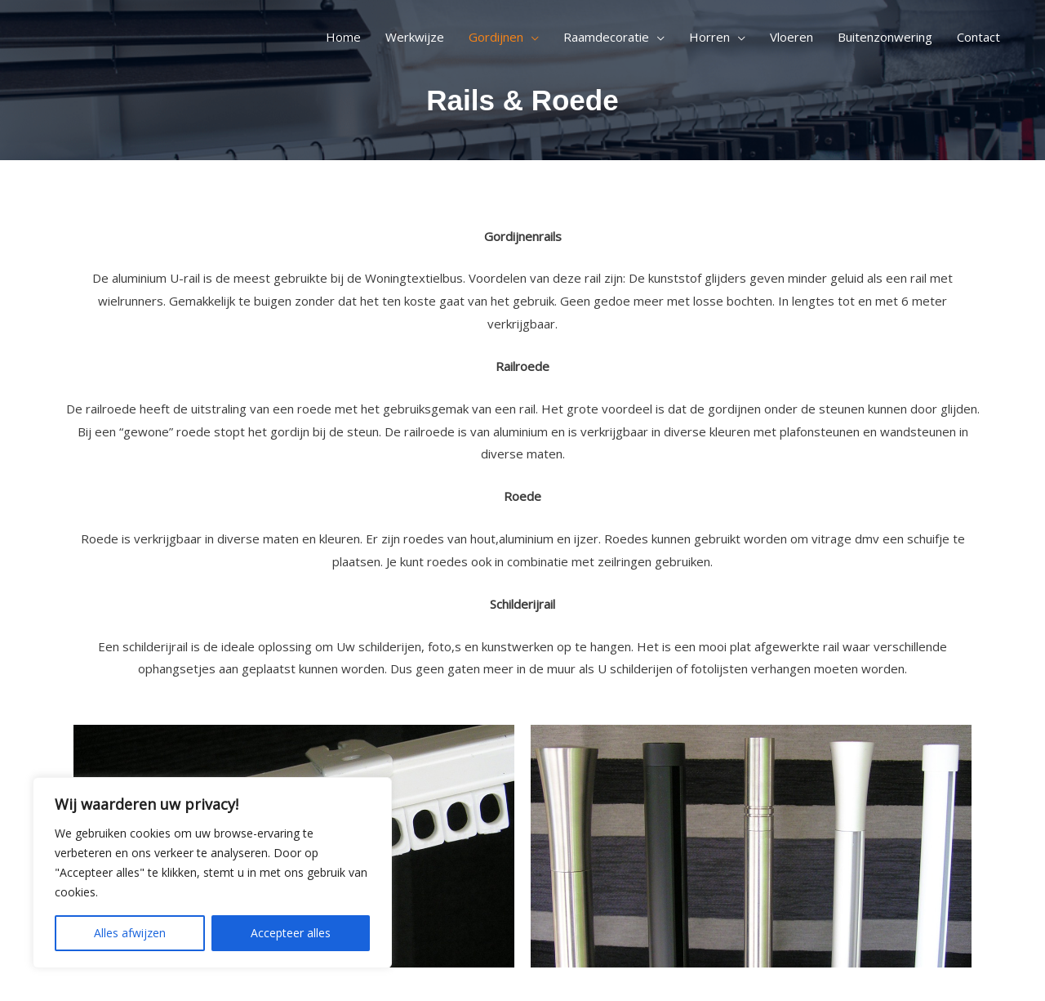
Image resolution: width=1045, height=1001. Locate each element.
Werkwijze (414, 37)
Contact (978, 37)
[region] (212, 872)
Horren (709, 37)
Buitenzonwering (885, 37)
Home (343, 37)
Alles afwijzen (130, 933)
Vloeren (791, 37)
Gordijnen (496, 37)
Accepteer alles (291, 933)
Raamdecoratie (606, 37)
